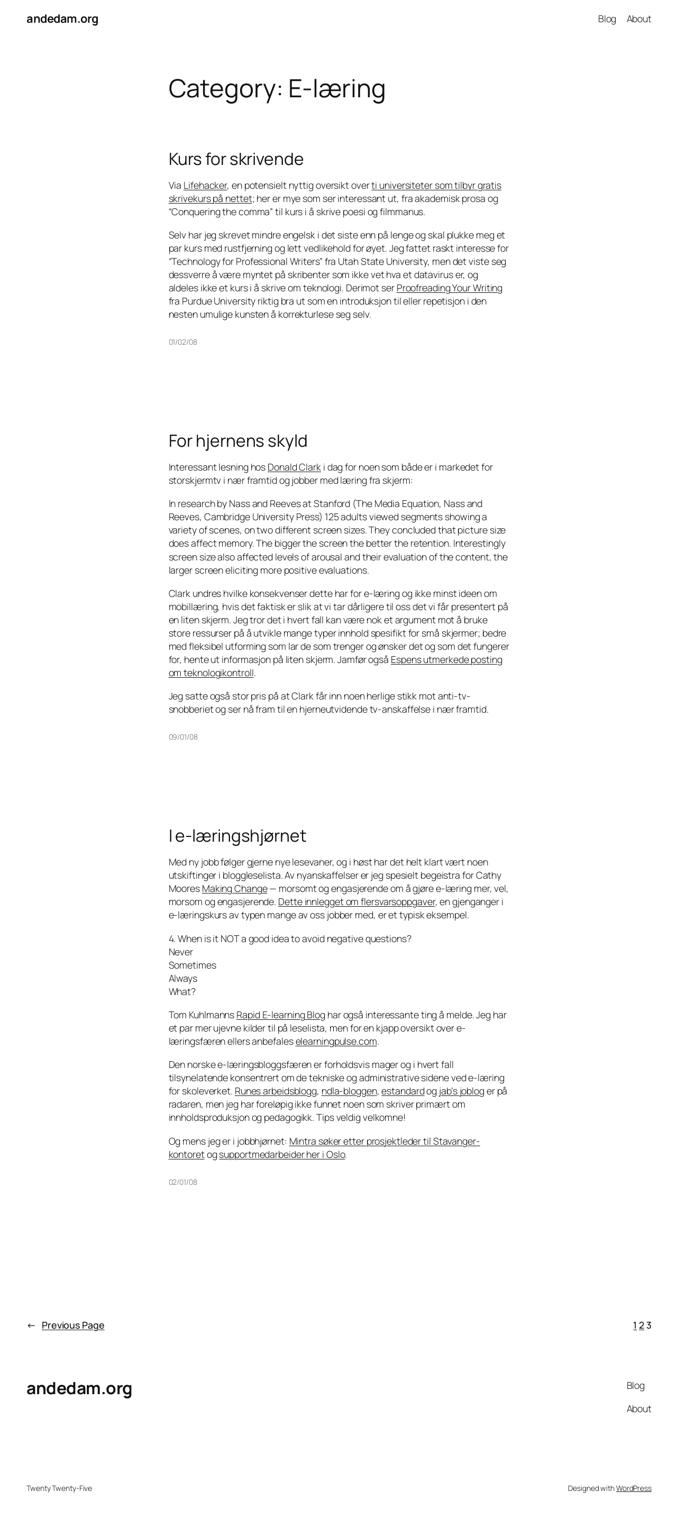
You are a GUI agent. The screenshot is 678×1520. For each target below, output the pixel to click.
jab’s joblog (461, 1090)
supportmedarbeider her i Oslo (282, 1154)
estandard (402, 1090)
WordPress (634, 1488)
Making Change (235, 888)
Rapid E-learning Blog (280, 1014)
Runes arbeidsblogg (276, 1090)
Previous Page (65, 1325)
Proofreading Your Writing (450, 287)
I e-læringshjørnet (238, 835)
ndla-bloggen (349, 1090)
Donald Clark (294, 466)
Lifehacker (205, 185)
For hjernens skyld (238, 440)
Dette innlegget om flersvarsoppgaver (356, 901)
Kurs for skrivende (236, 159)
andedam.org (62, 18)
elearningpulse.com (336, 1041)
